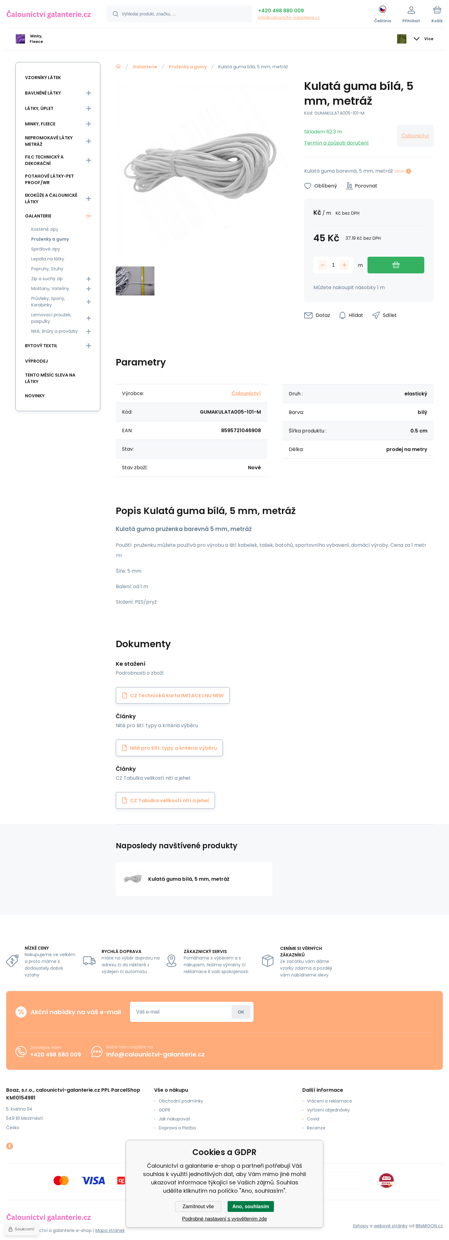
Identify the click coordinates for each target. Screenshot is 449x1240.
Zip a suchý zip (47, 279)
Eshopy (360, 1226)
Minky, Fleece (40, 124)
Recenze (316, 1128)
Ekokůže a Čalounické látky (51, 198)
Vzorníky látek (43, 77)
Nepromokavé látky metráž (49, 141)
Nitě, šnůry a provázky (54, 331)
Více (399, 171)
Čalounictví (415, 135)
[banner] (48, 15)
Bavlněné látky (43, 93)
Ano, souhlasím (250, 1206)
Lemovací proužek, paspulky (51, 318)
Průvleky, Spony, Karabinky (48, 301)
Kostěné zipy (44, 229)
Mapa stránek (110, 1230)
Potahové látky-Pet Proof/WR (49, 179)
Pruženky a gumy (188, 67)
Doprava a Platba (177, 1128)
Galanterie (144, 67)
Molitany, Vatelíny (50, 288)
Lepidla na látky (47, 259)
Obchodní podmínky (181, 1101)
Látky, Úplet (39, 108)
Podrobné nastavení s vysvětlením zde (224, 1218)
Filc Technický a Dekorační (44, 160)
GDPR (164, 1110)
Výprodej (36, 361)
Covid (313, 1119)
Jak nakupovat (174, 1119)
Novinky (34, 396)
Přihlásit (241, 1012)
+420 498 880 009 (281, 10)
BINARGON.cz (429, 1226)
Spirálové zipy (45, 249)
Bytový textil (41, 346)
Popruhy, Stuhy (47, 269)
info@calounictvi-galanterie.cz (289, 17)
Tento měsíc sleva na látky (50, 378)
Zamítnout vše (198, 1206)
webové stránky (391, 1226)
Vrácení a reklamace (329, 1101)
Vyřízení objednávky (328, 1110)
